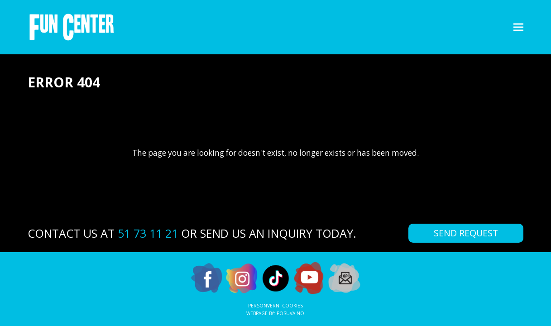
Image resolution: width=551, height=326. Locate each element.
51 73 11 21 (148, 233)
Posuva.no (290, 313)
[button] (518, 27)
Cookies (292, 305)
